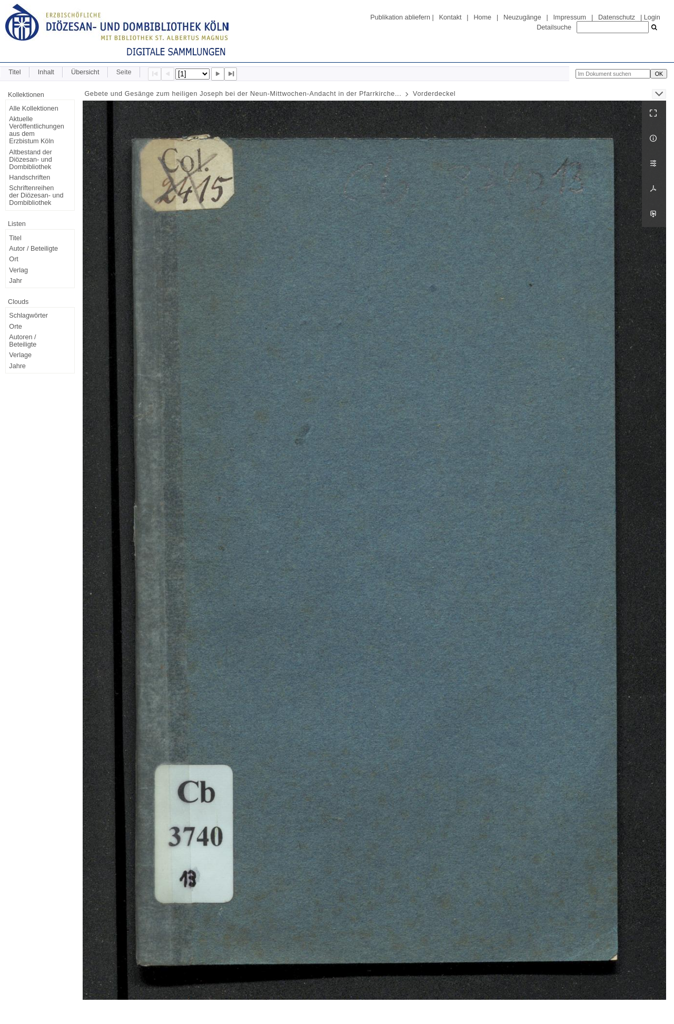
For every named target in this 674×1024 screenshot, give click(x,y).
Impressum (569, 17)
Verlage (20, 355)
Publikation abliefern (400, 17)
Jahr (15, 280)
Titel (14, 72)
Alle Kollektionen (33, 108)
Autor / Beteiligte (33, 248)
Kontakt (450, 17)
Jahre (17, 366)
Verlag (18, 270)
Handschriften (29, 177)
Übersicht (85, 72)
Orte (15, 326)
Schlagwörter (28, 315)
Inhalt (46, 72)
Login (652, 17)
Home (482, 17)
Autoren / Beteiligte (22, 340)
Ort (13, 259)
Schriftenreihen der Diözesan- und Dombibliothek (36, 195)
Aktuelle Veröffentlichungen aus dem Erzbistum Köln (36, 130)
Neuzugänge (522, 17)
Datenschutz (616, 17)
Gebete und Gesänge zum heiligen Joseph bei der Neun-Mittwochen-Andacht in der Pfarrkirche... (242, 93)
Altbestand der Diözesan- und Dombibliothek (30, 160)
